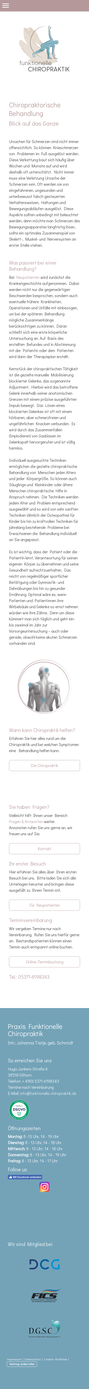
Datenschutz (32, 1359)
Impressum (14, 1359)
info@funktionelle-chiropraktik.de (48, 1093)
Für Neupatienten (44, 905)
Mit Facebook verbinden (25, 1177)
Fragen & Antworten (26, 821)
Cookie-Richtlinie (55, 1359)
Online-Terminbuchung (44, 961)
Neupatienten (28, 277)
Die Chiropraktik (44, 765)
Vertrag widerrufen (22, 1364)
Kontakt (44, 848)
